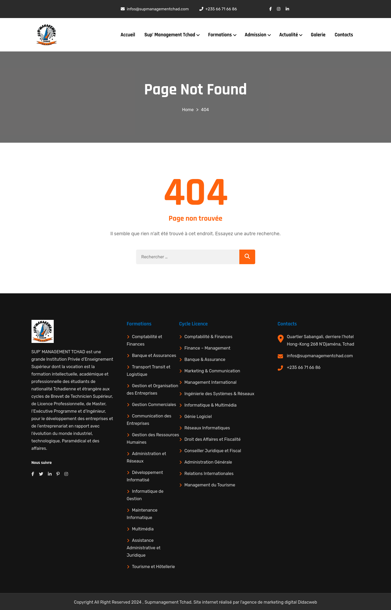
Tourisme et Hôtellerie (153, 566)
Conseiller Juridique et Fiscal (213, 450)
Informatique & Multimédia (211, 405)
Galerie (318, 35)
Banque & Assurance (205, 359)
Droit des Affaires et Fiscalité (213, 439)
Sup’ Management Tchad (169, 35)
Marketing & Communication (212, 370)
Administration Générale (208, 462)
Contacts (344, 35)
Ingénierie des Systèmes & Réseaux (219, 393)
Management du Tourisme (210, 484)
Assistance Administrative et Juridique (144, 548)
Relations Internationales (209, 473)
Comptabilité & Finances (208, 336)
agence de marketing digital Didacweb (279, 602)
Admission (255, 35)
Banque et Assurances (154, 355)
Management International (211, 382)
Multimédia (143, 528)
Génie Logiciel (198, 416)
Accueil (128, 35)
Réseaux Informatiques (207, 427)
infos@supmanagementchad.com (320, 355)
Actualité (288, 35)
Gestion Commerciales (154, 404)
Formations (220, 35)
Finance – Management (208, 348)
